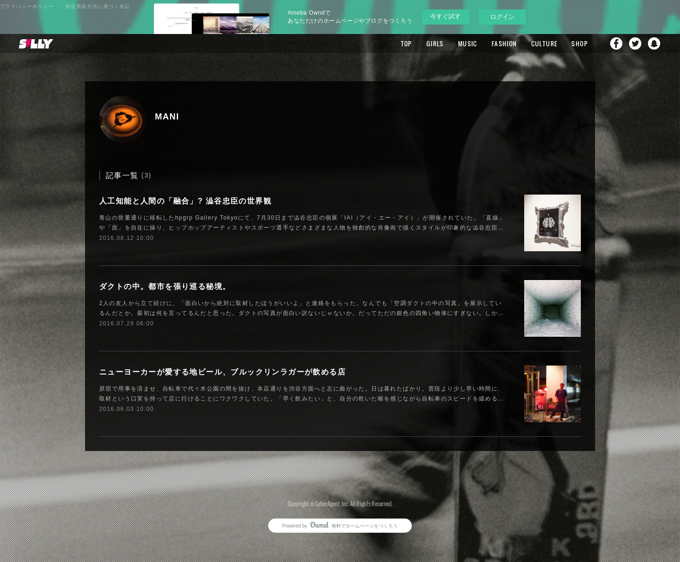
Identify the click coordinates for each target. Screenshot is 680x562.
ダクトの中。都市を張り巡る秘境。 (164, 286)
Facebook (616, 43)
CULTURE (544, 43)
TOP (406, 43)
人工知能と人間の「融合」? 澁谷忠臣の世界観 (185, 201)
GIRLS (435, 43)
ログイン (502, 16)
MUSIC (467, 43)
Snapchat (654, 43)
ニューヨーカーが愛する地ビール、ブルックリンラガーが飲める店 (222, 372)
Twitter (635, 43)
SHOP (579, 43)
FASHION (504, 43)
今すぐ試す (445, 16)
